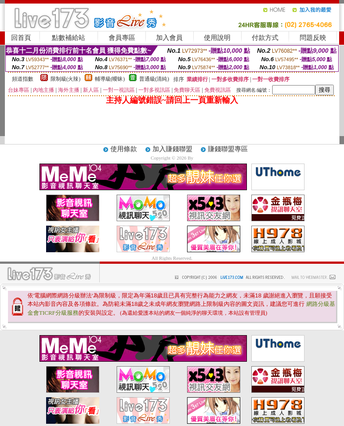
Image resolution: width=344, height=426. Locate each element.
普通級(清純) (154, 79)
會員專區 (122, 37)
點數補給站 (68, 37)
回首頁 (21, 37)
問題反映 (313, 37)
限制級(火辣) (66, 79)
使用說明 (217, 37)
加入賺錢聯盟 (172, 148)
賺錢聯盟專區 (228, 148)
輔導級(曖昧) (110, 79)
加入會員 (169, 37)
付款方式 (265, 37)
